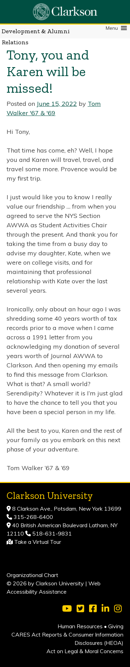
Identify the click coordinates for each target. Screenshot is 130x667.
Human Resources (80, 626)
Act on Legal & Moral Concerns (84, 651)
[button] (112, 28)
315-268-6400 (32, 516)
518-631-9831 (51, 533)
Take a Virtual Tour (37, 541)
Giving (115, 626)
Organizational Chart (32, 575)
